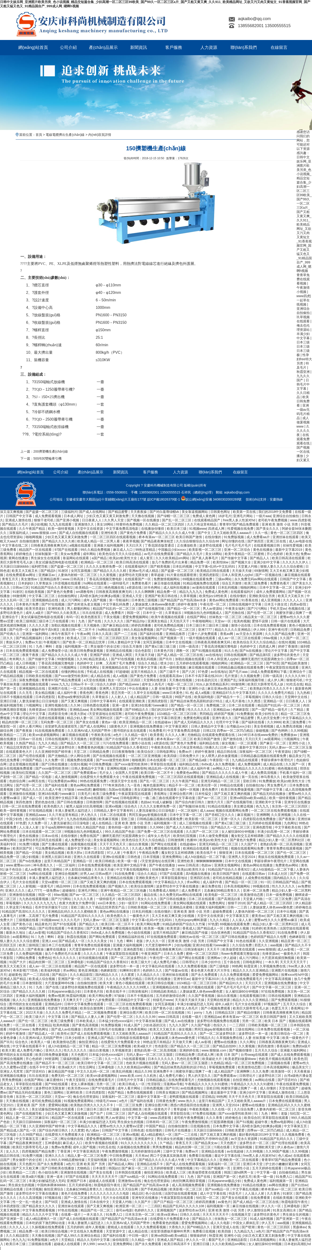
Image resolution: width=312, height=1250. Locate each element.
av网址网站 (9, 840)
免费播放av (289, 735)
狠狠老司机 (295, 680)
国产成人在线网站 (92, 512)
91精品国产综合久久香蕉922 (52, 587)
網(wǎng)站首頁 (33, 47)
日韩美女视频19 (168, 1092)
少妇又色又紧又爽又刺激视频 (66, 1113)
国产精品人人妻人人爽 (88, 1017)
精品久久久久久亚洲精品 (233, 629)
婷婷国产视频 (224, 714)
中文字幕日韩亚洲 (167, 718)
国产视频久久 (118, 886)
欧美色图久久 (54, 806)
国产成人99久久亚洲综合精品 (79, 1235)
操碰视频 (263, 730)
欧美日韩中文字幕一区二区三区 (100, 1063)
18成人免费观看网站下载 (268, 672)
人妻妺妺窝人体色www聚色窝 (154, 604)
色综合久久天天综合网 (122, 1189)
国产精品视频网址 (195, 1092)
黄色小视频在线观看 (130, 983)
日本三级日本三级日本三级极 (207, 625)
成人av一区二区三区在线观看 (240, 638)
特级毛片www (163, 1000)
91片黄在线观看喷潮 (182, 575)
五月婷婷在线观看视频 (193, 663)
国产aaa (112, 798)
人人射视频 (27, 886)
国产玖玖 (166, 659)
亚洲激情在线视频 (22, 794)
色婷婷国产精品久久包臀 (268, 937)
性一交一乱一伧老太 (27, 1202)
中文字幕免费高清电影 (122, 528)
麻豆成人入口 (123, 549)
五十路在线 (232, 962)
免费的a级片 (301, 1046)
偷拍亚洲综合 (89, 1042)
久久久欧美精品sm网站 (172, 558)
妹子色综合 (14, 869)
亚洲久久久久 (15, 890)
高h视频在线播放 (198, 873)
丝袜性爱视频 (293, 545)
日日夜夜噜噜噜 (124, 751)
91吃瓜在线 (294, 684)
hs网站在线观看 (96, 583)
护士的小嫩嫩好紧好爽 (282, 1164)
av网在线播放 (278, 1185)
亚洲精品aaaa (36, 815)
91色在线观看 (246, 941)
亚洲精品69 (53, 1004)
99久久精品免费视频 (96, 549)
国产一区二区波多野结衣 (134, 718)
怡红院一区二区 (208, 1198)
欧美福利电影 (204, 697)
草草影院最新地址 (174, 878)
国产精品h (48, 571)
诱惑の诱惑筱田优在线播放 (190, 1105)
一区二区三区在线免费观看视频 (274, 810)
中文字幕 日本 (59, 1017)
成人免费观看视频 (48, 516)
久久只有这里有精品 (202, 524)
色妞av (146, 802)
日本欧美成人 (86, 1021)
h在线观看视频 (135, 1059)
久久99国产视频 (277, 1151)
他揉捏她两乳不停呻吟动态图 (207, 1139)
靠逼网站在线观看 (76, 558)
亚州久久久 (53, 1050)
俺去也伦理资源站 (86, 1097)
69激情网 (261, 571)
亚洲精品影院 (237, 1240)
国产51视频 (244, 1122)
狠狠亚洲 (226, 852)
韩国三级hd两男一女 (239, 1172)
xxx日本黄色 (107, 903)
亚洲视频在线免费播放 (147, 726)
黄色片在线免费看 (74, 1193)
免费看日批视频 (201, 1155)
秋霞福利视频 (76, 996)
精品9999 (63, 886)
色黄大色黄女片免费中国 (77, 903)
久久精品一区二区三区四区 (165, 524)
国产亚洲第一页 (12, 1219)
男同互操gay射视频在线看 (148, 815)
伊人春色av (286, 1147)
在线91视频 (286, 642)
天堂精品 (44, 1025)
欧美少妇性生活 (267, 714)
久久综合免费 (242, 945)
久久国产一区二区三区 (55, 772)
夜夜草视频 (131, 541)
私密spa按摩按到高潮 (74, 697)
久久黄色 (227, 979)
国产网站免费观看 (102, 937)
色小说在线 (154, 1193)
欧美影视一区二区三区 (205, 549)
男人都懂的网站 (79, 608)
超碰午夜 (262, 1122)
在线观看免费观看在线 (304, 439)
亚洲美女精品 (157, 621)
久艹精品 (297, 709)
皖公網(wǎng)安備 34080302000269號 (211, 499)
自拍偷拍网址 (68, 596)
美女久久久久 (147, 899)
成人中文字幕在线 (213, 1193)
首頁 (39, 135)
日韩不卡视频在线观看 (17, 697)
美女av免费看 (70, 554)
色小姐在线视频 (139, 932)
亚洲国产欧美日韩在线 (161, 596)
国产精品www (129, 684)
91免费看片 (157, 730)
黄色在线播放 (263, 549)
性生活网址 (87, 1067)
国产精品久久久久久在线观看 (288, 836)
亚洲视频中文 (144, 1139)
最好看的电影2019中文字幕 (259, 1134)
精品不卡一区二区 (182, 785)
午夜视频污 (52, 642)
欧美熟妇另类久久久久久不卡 (271, 688)
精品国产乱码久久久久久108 (184, 1206)
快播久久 (211, 747)
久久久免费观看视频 (192, 966)
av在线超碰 (235, 1151)
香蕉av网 (227, 634)
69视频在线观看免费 (198, 579)
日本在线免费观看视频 (270, 625)
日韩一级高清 (189, 646)
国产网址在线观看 (164, 844)
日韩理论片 (190, 962)
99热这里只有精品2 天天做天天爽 (168, 1042)
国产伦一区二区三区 (292, 852)
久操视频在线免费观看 (134, 1147)
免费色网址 (217, 903)
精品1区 (138, 1193)
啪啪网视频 (34, 537)
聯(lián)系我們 (244, 47)
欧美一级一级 (127, 861)
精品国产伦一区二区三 (97, 1210)
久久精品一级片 (136, 735)
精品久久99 (143, 1071)
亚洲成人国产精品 (13, 979)
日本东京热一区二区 (140, 1214)
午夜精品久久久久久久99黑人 (128, 987)
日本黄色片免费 (28, 604)
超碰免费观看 (223, 911)
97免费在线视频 (204, 1113)
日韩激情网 (94, 802)
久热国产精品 (26, 743)
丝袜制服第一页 (47, 554)
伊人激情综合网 (259, 1210)
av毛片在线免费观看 (159, 554)
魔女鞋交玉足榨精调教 (248, 836)
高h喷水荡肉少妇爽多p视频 (100, 596)
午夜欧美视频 (199, 1109)
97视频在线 (53, 1198)
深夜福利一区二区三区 (256, 751)
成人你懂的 (268, 1088)
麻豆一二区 (50, 1139)
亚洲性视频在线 (57, 705)
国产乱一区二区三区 (177, 520)
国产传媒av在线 (177, 970)
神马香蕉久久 (271, 777)
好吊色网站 (153, 587)
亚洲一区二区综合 (237, 549)
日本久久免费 (174, 953)
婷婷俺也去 (24, 554)
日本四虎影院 (45, 697)
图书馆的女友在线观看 (130, 730)
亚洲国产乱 (228, 680)
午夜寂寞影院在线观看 (283, 667)
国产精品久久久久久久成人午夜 (172, 533)
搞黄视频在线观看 (35, 684)
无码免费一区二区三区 (57, 722)
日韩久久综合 (272, 697)
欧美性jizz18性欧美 (213, 596)
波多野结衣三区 (270, 1075)
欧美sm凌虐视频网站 (44, 735)
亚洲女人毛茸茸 (12, 1071)
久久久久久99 (295, 676)
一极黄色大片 (139, 916)
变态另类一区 (121, 693)
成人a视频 (120, 676)
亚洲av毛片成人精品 (144, 571)
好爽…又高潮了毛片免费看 (116, 663)
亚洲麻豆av (47, 575)
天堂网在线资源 (155, 680)
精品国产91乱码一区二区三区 (114, 608)
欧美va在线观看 (93, 798)
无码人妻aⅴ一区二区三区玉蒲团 (106, 920)
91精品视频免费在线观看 (201, 583)
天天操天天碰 (242, 571)
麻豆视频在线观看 (297, 575)
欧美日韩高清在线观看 (289, 558)
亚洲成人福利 (26, 667)
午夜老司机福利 (24, 718)
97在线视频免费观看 (162, 937)
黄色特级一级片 (120, 827)
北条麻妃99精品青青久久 (86, 878)
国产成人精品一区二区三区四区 (270, 903)
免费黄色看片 (142, 583)
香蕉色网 (87, 693)
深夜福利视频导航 (251, 680)
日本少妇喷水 (55, 638)
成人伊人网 (276, 680)
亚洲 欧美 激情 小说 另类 (280, 524)
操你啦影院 (121, 1240)
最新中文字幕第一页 (82, 848)
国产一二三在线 (126, 634)
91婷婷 (257, 928)
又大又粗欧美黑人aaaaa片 (233, 533)
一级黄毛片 (46, 886)
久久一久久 (113, 1059)
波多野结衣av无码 (192, 1210)
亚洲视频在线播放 (13, 1075)
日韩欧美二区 (48, 667)
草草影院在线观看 (163, 764)
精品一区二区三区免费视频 (112, 1046)
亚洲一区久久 (231, 819)
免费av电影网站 (282, 1122)
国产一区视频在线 (269, 575)
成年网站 (90, 554)
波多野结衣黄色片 (287, 655)
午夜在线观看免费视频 (139, 777)
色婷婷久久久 (153, 970)
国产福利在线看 (152, 634)
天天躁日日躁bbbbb (15, 566)
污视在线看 (222, 1147)
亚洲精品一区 (273, 701)
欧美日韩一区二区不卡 (79, 629)
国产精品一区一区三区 (184, 608)
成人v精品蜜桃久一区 (157, 1134)
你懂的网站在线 (73, 672)
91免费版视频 (234, 537)
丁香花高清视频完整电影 (104, 579)
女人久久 (13, 1151)
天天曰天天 (134, 545)
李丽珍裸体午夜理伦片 (277, 760)
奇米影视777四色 (26, 970)
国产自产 (97, 1113)
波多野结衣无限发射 (134, 575)
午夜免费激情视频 (195, 1122)
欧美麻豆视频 (109, 819)
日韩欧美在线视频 (39, 676)
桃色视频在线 (114, 587)
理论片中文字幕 (276, 650)
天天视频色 (92, 625)
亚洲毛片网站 (243, 516)
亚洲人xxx (49, 941)
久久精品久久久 (14, 949)
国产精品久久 (89, 924)
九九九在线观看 (61, 524)
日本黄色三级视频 (144, 600)
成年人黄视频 (95, 1227)
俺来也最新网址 (155, 785)
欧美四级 (171, 756)
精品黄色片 (43, 924)
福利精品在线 (209, 743)
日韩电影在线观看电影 (133, 1038)
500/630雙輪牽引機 (47, 458)
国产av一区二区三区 (213, 798)
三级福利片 (69, 512)
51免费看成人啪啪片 (164, 890)
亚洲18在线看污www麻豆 (150, 705)
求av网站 (194, 882)
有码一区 (72, 617)
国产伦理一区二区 (260, 613)
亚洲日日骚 (8, 701)
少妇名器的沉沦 (206, 680)
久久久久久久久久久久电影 (110, 1193)
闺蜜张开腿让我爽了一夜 (294, 613)
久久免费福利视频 (29, 953)
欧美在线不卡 (207, 852)
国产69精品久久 (137, 709)
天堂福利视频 (242, 1147)
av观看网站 (273, 739)
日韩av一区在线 (31, 739)
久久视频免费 (250, 676)
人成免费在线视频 (258, 878)
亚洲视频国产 (167, 1210)
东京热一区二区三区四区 (290, 806)
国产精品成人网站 (121, 1164)
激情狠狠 (141, 827)
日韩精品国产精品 (286, 882)
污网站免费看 (26, 958)
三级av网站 (224, 579)
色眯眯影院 (241, 709)
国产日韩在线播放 (55, 764)
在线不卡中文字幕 (42, 1067)
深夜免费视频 (29, 680)
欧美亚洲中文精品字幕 (62, 798)
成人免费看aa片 (258, 537)
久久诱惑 (254, 701)
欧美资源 (174, 928)
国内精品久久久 (285, 878)
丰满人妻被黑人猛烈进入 (73, 810)
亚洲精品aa (222, 709)
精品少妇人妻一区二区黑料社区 (90, 718)
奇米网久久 (17, 659)
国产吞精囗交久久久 (220, 815)
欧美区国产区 (23, 848)
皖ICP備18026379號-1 (163, 499)
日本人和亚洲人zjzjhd (237, 575)
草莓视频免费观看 (222, 1067)
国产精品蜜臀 (118, 512)
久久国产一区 (295, 764)
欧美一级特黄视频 (61, 528)
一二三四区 (237, 1025)
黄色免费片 (210, 789)
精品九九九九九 (191, 592)
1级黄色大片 (118, 726)
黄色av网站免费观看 (224, 600)
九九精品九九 (244, 1231)
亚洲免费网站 (172, 857)
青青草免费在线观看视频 (303, 279)
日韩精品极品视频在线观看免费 (240, 667)
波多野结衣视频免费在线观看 (83, 987)
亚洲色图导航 (263, 827)
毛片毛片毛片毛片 (238, 545)
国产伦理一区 (19, 629)
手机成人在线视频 (100, 672)
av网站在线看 (265, 1080)
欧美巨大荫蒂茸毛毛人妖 (265, 684)
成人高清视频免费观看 (189, 1185)
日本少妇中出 (211, 962)
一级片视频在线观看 (201, 638)
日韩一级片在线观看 (286, 621)
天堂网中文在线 (296, 697)
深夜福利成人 (19, 533)
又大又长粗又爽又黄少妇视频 (173, 916)
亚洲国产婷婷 (100, 655)
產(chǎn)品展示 (103, 47)
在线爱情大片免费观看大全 (100, 777)
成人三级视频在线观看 (196, 823)
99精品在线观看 (232, 785)
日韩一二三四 (237, 907)
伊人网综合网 (80, 756)
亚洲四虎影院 (209, 575)
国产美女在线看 (88, 722)
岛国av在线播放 (120, 789)
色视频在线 (296, 608)
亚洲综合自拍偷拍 (286, 516)
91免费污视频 (29, 844)
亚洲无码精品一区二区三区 (221, 781)
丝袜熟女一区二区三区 (226, 617)
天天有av (141, 1155)
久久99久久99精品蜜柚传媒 (65, 1160)
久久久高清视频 (31, 1198)
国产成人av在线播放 (179, 1021)
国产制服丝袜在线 (192, 806)
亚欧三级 (128, 819)
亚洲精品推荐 (50, 579)
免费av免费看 (61, 1147)
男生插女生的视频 (130, 1122)
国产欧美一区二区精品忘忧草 (84, 642)
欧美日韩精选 (105, 861)
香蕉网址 (161, 794)
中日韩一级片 (138, 1235)
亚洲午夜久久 (222, 718)
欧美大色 (292, 554)
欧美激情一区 (281, 1071)
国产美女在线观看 (235, 1198)
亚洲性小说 (197, 688)
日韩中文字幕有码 (103, 701)
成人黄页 (147, 558)
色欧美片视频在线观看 (198, 987)
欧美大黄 (106, 983)
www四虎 (303, 296)
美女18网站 (105, 524)
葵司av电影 (124, 1210)
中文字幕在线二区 (15, 545)
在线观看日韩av (254, 873)
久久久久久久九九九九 (40, 903)
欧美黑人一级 (41, 1042)
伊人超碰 (230, 958)
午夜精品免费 (149, 852)
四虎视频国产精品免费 (38, 1151)
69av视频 (271, 638)
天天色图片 (79, 1054)
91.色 (189, 693)
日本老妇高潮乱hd (297, 1244)
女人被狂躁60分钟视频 (238, 831)
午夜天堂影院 (76, 1080)
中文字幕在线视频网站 (133, 869)
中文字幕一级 (138, 1118)
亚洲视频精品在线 (45, 600)
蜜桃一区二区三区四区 (203, 953)
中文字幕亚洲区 (177, 726)
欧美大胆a (77, 714)
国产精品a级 (198, 760)
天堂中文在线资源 (90, 528)
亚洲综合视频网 (67, 873)
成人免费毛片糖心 (166, 962)
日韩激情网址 (57, 709)
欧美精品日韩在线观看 (213, 571)
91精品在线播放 (220, 806)
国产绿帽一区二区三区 (174, 516)
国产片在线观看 (117, 739)
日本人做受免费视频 (214, 836)
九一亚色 (134, 785)
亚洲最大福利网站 (293, 1050)
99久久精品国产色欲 (91, 827)
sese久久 (104, 1244)
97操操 (69, 789)
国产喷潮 (249, 1227)
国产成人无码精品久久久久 (194, 722)
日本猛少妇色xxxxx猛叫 (116, 1021)
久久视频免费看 (293, 1134)
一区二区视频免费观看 (101, 1012)
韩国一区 (134, 613)
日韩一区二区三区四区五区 (109, 638)
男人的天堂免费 (269, 718)
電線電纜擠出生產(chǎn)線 (65, 135)
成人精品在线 (100, 676)
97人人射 (114, 852)
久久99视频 (298, 730)
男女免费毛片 (277, 785)
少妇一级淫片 (128, 903)
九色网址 (290, 823)
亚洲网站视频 (117, 768)
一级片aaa (263, 516)
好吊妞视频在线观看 (94, 958)
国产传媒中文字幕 (234, 558)
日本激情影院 (32, 983)
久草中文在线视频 (147, 693)
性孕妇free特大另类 (304, 359)
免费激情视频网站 (167, 579)
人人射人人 (119, 697)
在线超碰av (163, 722)
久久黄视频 (108, 575)
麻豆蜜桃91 (55, 1080)
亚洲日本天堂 (253, 1164)
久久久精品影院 (82, 974)
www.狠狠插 (266, 949)
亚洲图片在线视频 (284, 970)
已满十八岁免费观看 (203, 634)
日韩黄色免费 (166, 1101)
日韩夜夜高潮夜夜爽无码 (49, 545)
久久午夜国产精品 (32, 528)
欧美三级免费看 (256, 583)
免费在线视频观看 (140, 1092)
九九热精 (304, 693)
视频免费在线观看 (80, 760)
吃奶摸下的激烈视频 (63, 1008)
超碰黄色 (15, 974)
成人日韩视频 (26, 663)
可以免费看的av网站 (63, 781)
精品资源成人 (98, 659)
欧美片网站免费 (149, 924)
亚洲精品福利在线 (131, 937)
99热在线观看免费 (93, 781)
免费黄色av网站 (188, 772)
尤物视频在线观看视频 (214, 1080)
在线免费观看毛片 (249, 979)
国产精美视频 (160, 566)
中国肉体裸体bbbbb (52, 1185)
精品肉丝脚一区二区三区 (20, 722)
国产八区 (189, 672)
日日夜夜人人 (92, 520)
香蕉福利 (283, 1046)
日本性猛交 (203, 794)
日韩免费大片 (189, 756)
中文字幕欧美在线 (288, 827)
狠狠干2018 (236, 903)
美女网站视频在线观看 (107, 709)
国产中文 (205, 533)
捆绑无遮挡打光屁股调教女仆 (263, 659)
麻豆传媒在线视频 (167, 583)
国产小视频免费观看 (216, 1008)
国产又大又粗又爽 (26, 1168)
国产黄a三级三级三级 (161, 646)
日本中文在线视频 (179, 642)
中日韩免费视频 (101, 764)
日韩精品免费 (300, 629)
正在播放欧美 (187, 545)
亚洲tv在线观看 (114, 857)
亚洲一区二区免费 (256, 890)
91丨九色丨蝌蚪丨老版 (46, 646)
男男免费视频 (12, 1080)
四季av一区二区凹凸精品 (235, 730)
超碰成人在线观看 (102, 1181)
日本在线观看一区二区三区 (167, 760)
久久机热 (150, 1075)
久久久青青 (214, 1118)
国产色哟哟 (280, 730)
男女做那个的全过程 (105, 646)
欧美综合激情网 (142, 886)
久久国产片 (249, 844)
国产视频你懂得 (241, 1050)
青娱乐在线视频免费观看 (276, 857)
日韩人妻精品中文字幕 (124, 642)
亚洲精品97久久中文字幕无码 (234, 693)
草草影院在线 (180, 1113)
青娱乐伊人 (14, 642)
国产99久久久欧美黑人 (64, 613)
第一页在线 (250, 777)
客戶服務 (173, 47)
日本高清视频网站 (237, 886)
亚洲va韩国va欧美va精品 (248, 798)
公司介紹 (68, 47)
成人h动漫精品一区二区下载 (205, 857)
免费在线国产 (90, 836)
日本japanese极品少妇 (65, 991)
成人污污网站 (71, 600)
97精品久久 (206, 1038)
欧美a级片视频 (33, 1176)
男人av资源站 (213, 608)
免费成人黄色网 (204, 516)
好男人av (87, 873)
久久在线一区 (221, 1109)
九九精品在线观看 (245, 760)
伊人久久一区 (156, 941)
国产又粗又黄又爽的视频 (232, 794)
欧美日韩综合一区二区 (287, 1033)
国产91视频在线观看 (207, 650)
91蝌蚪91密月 (130, 970)
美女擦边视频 (244, 806)
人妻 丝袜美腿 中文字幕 (169, 688)
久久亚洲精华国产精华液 (53, 751)
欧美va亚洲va (167, 1214)
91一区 (265, 882)
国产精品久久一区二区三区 (80, 743)
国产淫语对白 (36, 1071)
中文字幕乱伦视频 (246, 1189)
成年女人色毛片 (153, 684)
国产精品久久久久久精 (59, 541)
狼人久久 (19, 1000)
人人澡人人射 (29, 827)
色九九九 (263, 806)
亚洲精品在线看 (213, 1151)
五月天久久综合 (295, 1004)
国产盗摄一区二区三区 (42, 512)
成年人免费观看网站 (271, 592)
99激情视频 (66, 659)
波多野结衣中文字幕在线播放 (178, 886)
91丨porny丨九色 (200, 1012)
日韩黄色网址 (220, 512)
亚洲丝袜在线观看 (286, 537)
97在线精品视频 (41, 810)
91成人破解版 (162, 802)
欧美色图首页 (91, 617)
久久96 (82, 659)
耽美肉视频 (242, 621)
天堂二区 (80, 751)
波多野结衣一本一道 (125, 966)
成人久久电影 (220, 1223)
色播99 (192, 840)
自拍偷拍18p (255, 785)
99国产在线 (183, 697)
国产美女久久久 (268, 528)
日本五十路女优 (276, 604)
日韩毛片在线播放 (158, 979)
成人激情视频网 (66, 777)
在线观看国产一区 (138, 579)
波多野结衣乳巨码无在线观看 (41, 840)
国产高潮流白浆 (229, 899)
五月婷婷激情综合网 (171, 996)
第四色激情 (24, 802)
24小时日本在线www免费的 (258, 735)
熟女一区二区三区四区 (125, 680)
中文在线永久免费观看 (87, 1231)
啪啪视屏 (138, 760)
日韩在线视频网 (236, 655)
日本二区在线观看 (242, 705)
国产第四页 (256, 541)
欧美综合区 (146, 751)
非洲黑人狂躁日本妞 (56, 857)
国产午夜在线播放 (162, 865)
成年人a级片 (35, 613)
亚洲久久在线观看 (87, 857)
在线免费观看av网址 (21, 575)
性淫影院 (154, 1084)
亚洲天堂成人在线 (226, 1227)
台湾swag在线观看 (255, 1054)
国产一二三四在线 (36, 974)
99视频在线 (261, 886)
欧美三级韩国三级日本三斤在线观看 (43, 621)
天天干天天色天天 (113, 844)
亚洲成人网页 (122, 655)
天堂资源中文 (116, 1231)
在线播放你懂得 (153, 528)
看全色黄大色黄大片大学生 (211, 970)
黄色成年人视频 (238, 928)
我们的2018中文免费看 (275, 512)
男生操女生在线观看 (46, 558)
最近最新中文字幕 (224, 1092)
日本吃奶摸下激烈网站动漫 (46, 1223)
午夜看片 (130, 852)
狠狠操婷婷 (198, 1235)
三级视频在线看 (28, 920)
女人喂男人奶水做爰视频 (220, 756)
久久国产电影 (201, 1025)
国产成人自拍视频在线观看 (79, 533)
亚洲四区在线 (200, 878)
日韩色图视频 (153, 1088)
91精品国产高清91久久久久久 (24, 911)
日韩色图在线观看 (96, 705)
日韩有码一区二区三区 (163, 1122)
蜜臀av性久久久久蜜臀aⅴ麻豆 (276, 920)
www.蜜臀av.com (18, 865)
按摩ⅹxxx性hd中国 (295, 974)
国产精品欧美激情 (294, 663)
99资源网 (51, 1059)
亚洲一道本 (120, 705)
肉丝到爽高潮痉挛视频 (189, 1181)
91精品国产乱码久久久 (277, 1139)
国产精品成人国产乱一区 (18, 1130)
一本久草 (271, 962)
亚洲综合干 (10, 617)
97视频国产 (272, 1004)
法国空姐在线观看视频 (181, 1193)
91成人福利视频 (262, 1219)
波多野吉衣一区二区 (254, 1143)
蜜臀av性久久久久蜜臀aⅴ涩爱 (122, 1126)
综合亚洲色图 (221, 932)
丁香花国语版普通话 (160, 545)
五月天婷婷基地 (80, 1185)
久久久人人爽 (175, 735)
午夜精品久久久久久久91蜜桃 (254, 768)
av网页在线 (37, 781)
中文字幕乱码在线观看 (159, 966)
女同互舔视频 (81, 571)
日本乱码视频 (183, 566)
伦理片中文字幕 (228, 722)
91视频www (197, 528)
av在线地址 (214, 655)
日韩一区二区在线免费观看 (22, 806)
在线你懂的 (213, 537)
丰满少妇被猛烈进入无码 (195, 1004)
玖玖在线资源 (92, 613)
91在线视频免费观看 (50, 730)
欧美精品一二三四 (89, 587)
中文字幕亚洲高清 (86, 1151)
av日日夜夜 (95, 1118)
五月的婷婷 (75, 1227)
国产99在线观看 (57, 1084)
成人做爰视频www (303, 422)
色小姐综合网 (35, 819)
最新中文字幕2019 (289, 549)
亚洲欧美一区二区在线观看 (239, 1160)
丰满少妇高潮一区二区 (274, 831)
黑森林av (299, 1227)
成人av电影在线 (300, 541)
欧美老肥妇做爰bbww (241, 1059)
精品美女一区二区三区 (261, 617)
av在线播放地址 (192, 1088)
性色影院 (162, 1046)
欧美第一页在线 (245, 512)
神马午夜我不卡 (63, 634)
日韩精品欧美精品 (164, 991)
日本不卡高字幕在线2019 (204, 676)
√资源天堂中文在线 (123, 781)
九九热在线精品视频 (81, 819)
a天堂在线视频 (95, 680)
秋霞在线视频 (77, 937)
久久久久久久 (114, 621)
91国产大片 (18, 962)
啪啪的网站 (249, 587)
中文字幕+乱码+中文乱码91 (215, 566)
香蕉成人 (188, 928)
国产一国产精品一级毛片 (270, 709)
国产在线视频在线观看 (109, 756)
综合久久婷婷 (106, 684)
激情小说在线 (241, 625)
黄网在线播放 (18, 558)
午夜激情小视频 (12, 608)
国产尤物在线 (235, 613)
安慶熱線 (276, 499)
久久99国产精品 (24, 928)
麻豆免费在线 (212, 886)
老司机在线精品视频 (228, 878)
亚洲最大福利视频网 (109, 545)
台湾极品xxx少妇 (239, 726)
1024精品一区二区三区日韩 (177, 714)
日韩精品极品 (156, 1080)
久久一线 (262, 533)
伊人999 (259, 629)
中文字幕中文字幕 (144, 667)
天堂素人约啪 (248, 566)
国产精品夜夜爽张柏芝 (157, 541)
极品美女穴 (297, 756)
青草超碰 (158, 575)
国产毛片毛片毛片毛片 (233, 987)
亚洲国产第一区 (70, 979)
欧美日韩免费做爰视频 (87, 650)
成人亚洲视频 (271, 600)
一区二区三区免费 (279, 899)
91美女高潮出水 (285, 1210)
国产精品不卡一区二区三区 (55, 1063)
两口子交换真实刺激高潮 (168, 1155)
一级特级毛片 (119, 583)
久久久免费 (261, 1071)
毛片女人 (106, 772)
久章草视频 (188, 596)
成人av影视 (33, 869)
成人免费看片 (115, 613)
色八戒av (93, 1130)
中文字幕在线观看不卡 (29, 1046)
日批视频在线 (200, 1126)
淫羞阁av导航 (173, 1084)
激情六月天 (215, 802)
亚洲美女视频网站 (227, 865)
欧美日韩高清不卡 (177, 1244)
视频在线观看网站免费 (232, 810)
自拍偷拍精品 (289, 1172)
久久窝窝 (128, 974)
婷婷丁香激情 (288, 646)
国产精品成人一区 (210, 928)
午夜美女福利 (235, 608)
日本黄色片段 (164, 650)
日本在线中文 (100, 1202)
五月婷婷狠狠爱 (162, 1168)
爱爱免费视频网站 (136, 617)
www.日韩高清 (73, 579)
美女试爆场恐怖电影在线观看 (57, 562)
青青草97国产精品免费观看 (239, 524)
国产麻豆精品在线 (116, 625)
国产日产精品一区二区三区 (176, 629)
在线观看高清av (171, 676)
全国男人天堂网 (127, 772)
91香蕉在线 (250, 600)
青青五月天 (10, 579)
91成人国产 (132, 1025)
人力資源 (208, 47)
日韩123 (209, 730)
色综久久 (220, 1025)
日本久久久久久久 (161, 1059)
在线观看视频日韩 (267, 545)
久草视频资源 (122, 1050)
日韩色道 (134, 857)
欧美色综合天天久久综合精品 (120, 554)
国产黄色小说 (22, 924)
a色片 (118, 735)
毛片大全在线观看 (26, 882)
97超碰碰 (122, 672)
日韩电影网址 (166, 751)
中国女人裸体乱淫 (246, 1223)
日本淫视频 (151, 857)
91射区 (63, 571)
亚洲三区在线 (276, 541)
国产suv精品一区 (133, 1176)
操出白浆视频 (138, 844)
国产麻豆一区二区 (273, 743)
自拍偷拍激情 (87, 983)
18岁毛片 (224, 516)
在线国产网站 (197, 617)
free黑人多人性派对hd (239, 520)
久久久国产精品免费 (280, 634)
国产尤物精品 (58, 756)
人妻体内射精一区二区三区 (78, 575)
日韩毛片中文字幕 (303, 384)
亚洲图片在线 (58, 688)
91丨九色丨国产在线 (86, 621)
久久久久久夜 (303, 431)
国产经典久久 (10, 634)
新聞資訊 (138, 47)
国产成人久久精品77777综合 (187, 827)
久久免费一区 (55, 760)
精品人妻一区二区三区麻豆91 (28, 1118)
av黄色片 (224, 1202)
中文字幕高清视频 (278, 979)
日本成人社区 (278, 873)
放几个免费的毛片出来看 (170, 562)
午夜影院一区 (219, 760)
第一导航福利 (119, 600)
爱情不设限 (260, 621)
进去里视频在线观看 (24, 764)
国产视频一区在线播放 (303, 452)
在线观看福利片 (137, 566)
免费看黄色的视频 (91, 747)
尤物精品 (193, 735)
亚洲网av (214, 958)
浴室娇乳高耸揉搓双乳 (61, 726)
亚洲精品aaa (79, 709)
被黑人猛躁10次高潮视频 (84, 806)
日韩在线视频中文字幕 (245, 604)
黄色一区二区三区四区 (287, 533)
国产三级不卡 (170, 672)
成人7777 (34, 890)
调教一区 (183, 650)
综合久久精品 (148, 663)
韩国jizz (114, 1168)
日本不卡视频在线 (140, 996)
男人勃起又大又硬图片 (17, 1088)
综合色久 (131, 806)
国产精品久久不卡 (298, 945)
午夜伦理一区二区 (213, 604)
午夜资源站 (283, 751)
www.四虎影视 (300, 520)
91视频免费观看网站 (79, 1101)
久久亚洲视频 (281, 815)
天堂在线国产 (289, 1088)
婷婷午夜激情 (187, 604)
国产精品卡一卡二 (230, 697)
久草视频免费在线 (273, 966)
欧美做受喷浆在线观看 (239, 949)
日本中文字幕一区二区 (276, 587)
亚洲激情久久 (84, 524)
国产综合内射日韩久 (190, 802)
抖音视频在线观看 (68, 583)
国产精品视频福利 (29, 638)
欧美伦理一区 (208, 785)
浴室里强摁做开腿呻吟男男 (170, 1231)
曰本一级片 (229, 747)
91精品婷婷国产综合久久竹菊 (184, 924)
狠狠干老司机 (44, 520)
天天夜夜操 (139, 512)
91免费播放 (244, 714)
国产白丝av (299, 1185)
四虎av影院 (298, 604)
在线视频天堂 (241, 1214)
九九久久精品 (48, 743)
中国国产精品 (32, 760)
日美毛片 (84, 794)
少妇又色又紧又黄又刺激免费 (108, 516)
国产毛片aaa (238, 672)
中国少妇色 (14, 819)
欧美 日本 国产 (275, 1021)
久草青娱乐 (44, 583)
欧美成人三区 (77, 638)
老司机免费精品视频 (169, 625)
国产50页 (272, 663)
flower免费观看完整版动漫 (240, 953)
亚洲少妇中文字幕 (267, 562)
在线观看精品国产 (207, 520)
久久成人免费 (142, 848)
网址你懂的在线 (234, 541)
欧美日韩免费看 (303, 401)
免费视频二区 (216, 705)
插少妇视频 (39, 524)
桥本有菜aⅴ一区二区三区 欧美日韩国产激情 (171, 537)
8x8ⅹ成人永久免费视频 (219, 764)
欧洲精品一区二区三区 (97, 562)
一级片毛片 (56, 819)
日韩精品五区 (225, 1012)
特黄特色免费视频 (129, 524)
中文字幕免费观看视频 (39, 1210)
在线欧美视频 (35, 592)
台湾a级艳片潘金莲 (298, 1075)
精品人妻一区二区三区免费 (87, 1155)
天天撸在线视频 (143, 516)
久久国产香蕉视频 (201, 996)
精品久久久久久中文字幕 (40, 1214)
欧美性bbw (221, 562)
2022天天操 (35, 1012)
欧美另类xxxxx (79, 1088)
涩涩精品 (208, 1097)
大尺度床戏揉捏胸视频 (278, 958)
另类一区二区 (252, 1021)
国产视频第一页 (172, 638)
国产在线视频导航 (151, 608)
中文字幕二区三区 (42, 596)
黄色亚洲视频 (88, 970)
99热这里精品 (145, 549)
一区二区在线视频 (83, 688)
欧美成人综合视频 (42, 979)
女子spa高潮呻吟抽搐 (57, 827)
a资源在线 (135, 587)
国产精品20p (136, 621)
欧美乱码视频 (147, 659)
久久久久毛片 (70, 920)
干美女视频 (112, 617)
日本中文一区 (153, 613)
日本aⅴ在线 (50, 836)
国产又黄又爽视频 (74, 701)
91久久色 (231, 650)
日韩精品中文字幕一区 (134, 1000)
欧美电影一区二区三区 (222, 895)
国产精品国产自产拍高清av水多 (183, 600)
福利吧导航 (40, 566)
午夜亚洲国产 (151, 953)
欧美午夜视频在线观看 (168, 617)
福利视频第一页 (76, 646)
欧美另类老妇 (36, 608)
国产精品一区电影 (39, 777)
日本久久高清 (102, 634)
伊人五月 (268, 1223)
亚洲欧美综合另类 (262, 596)
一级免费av (52, 890)
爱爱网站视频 (58, 1105)
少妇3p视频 (182, 945)
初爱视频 (96, 739)
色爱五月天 (280, 1008)
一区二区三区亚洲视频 (145, 756)
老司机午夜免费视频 (273, 520)
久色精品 (217, 1063)
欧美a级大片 (143, 1046)
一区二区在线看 (24, 1025)
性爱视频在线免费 (240, 528)
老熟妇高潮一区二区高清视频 (282, 844)
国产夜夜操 (24, 730)
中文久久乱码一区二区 (93, 1071)
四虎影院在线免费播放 (260, 819)
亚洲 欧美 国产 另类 (32, 1105)
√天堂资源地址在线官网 (105, 714)
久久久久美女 (97, 941)
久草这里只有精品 (19, 907)
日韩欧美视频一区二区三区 (148, 907)
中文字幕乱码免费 (116, 604)
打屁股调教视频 (222, 1122)
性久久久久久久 (199, 709)
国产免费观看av (85, 772)
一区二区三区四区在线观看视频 (113, 537)
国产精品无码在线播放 (269, 794)
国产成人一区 (33, 798)
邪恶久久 (261, 945)
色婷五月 (245, 1176)
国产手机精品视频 (154, 1189)
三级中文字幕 (173, 1151)
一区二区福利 (188, 810)
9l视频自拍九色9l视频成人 (203, 613)
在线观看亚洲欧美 (132, 701)
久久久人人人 (293, 600)
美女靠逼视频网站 (195, 512)
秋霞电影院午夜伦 (107, 1185)
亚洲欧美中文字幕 (268, 802)
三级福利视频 (70, 1059)
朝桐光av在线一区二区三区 (199, 937)
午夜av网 (83, 634)
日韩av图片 (104, 873)
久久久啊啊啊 (145, 592)
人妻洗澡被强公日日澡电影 (39, 701)
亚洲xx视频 (113, 806)
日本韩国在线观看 (128, 1172)
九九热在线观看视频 (34, 899)
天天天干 (214, 949)
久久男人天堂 (114, 520)
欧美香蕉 (156, 735)
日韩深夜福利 (194, 949)
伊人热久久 (89, 815)
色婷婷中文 (248, 646)
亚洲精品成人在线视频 (223, 777)
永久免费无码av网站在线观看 (256, 579)
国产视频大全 (241, 562)
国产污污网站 (257, 608)
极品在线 (151, 895)
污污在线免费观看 (116, 743)
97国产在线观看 (67, 549)
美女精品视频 (45, 693)
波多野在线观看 (211, 545)
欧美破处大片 (212, 1059)
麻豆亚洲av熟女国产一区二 (227, 688)
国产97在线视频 (53, 604)
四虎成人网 (216, 528)
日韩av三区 (20, 587)
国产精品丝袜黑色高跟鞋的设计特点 (197, 701)
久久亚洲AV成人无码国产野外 (89, 730)
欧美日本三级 (177, 528)
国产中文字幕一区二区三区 (272, 987)
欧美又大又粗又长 (25, 571)
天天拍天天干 (180, 621)
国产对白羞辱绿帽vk (165, 512)
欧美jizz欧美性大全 (123, 558)
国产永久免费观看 (204, 974)
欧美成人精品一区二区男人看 (99, 541)
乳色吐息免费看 (189, 1059)
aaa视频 (276, 945)
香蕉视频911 (141, 1008)
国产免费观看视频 (284, 1000)
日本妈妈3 (26, 583)
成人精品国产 (140, 697)
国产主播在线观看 (55, 844)
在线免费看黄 (260, 1198)
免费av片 (186, 751)
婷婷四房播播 (141, 625)
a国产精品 (100, 558)
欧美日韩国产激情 (226, 873)
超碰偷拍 (69, 890)
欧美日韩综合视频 (161, 983)
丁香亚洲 (64, 1151)
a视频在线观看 (80, 545)
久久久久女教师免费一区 (104, 566)
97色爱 (203, 672)
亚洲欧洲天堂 (265, 1147)
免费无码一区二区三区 (68, 1075)
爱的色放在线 (45, 802)
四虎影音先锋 (58, 714)
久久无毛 (26, 693)
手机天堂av (278, 608)
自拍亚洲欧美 (243, 1080)
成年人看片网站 (31, 726)
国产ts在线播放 (251, 650)
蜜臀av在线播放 (226, 1042)
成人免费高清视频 (289, 726)
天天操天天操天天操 (190, 1000)
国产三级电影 (219, 966)
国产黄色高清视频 (85, 1025)
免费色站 (44, 958)
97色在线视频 (68, 1210)
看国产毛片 (217, 1240)
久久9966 (274, 722)
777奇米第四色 (114, 785)
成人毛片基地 (235, 701)
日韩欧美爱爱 (235, 1130)
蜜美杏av (258, 916)
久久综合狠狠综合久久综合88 (198, 541)
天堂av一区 (223, 621)
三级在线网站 (245, 1029)
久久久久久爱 (39, 625)
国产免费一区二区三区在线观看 (160, 831)
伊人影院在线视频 (78, 869)
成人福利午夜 (67, 693)
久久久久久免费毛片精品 (276, 693)
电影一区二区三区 (181, 684)
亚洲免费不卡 (163, 1071)
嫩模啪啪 (100, 789)
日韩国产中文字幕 (19, 516)
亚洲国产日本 (77, 1181)
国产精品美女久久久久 (39, 1206)
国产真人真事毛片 (205, 558)
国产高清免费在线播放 (17, 1063)
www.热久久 (187, 1101)
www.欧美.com (130, 1075)
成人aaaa (207, 810)
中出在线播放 (139, 688)
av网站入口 (221, 768)
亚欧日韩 (250, 781)
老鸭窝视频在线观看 (184, 1097)
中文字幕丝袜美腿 (149, 1021)
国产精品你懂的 (249, 1012)
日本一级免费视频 (279, 895)
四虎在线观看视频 (51, 718)
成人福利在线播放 (177, 587)
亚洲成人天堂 (132, 596)
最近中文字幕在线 (228, 1155)
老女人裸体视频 (83, 1084)
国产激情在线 (233, 739)
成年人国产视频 (95, 600)
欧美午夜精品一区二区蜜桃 (245, 554)
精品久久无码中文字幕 (94, 1240)
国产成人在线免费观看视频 (90, 1033)
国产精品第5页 (261, 655)
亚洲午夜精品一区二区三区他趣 (123, 890)
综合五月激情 (232, 583)
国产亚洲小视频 (68, 520)
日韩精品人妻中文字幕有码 (114, 810)
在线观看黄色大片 (19, 751)
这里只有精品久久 (144, 672)
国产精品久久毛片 (15, 524)
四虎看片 (90, 1029)
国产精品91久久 (231, 983)
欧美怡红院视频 (24, 772)
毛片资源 (231, 676)
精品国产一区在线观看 (36, 549)
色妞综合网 (17, 781)
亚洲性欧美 (109, 533)
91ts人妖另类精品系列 (212, 684)
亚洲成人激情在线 (18, 520)
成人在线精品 (102, 823)
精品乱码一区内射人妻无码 (168, 768)
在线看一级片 (192, 1017)
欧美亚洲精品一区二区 (136, 722)
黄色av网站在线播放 (258, 865)
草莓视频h (252, 697)
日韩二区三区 (93, 979)
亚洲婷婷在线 (189, 1050)
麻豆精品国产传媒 (195, 932)
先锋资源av (37, 709)
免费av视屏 (56, 996)
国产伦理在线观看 (32, 756)
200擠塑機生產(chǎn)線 (50, 451)
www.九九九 (60, 684)
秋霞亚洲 (304, 372)
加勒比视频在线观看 (66, 625)
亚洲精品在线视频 (119, 650)
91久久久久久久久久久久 (139, 1143)
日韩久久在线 (190, 1214)
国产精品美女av (207, 1143)
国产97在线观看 (65, 924)
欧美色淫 (300, 1059)
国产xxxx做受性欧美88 (71, 676)
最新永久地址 (16, 932)
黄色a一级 (109, 722)
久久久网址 (248, 1042)
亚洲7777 (205, 629)
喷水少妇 (167, 663)
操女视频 (229, 743)
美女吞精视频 (264, 726)
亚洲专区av (181, 979)
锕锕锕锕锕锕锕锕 (209, 861)
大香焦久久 (177, 1227)
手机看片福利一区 (293, 772)
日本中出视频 (287, 911)
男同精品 (206, 714)
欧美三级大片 (141, 962)
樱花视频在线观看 (167, 848)
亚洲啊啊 (262, 815)
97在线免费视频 (273, 991)
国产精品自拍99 (225, 1046)
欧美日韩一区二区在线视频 (165, 1012)
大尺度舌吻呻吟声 (158, 945)
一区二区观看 (247, 743)
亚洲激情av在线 (130, 1181)
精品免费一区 (200, 562)
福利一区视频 (190, 789)
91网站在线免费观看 (156, 903)
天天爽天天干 (73, 1000)
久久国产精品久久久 (114, 848)
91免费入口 (284, 1176)
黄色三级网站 (53, 869)
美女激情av (29, 579)
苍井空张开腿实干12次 (52, 907)
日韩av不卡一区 (83, 684)
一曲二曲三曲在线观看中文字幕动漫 (169, 798)
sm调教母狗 (85, 592)
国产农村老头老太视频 (84, 604)
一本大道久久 (93, 1214)
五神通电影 (76, 962)
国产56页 (52, 1202)
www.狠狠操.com (44, 533)
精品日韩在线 (227, 751)
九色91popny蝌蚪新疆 (191, 920)
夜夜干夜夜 (31, 655)
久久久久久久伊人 (295, 562)
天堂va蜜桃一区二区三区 (60, 882)
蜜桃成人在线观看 (121, 1227)
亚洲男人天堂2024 (113, 688)
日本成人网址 (74, 516)
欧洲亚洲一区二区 (129, 1206)
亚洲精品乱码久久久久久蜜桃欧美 (73, 911)
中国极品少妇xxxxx (172, 549)
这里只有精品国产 (57, 861)
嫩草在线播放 (56, 949)
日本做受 (100, 1168)
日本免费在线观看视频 (274, 1029)
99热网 (237, 966)
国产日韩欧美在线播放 (58, 1168)
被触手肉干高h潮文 (46, 629)
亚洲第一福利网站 (35, 634)
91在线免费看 (125, 873)
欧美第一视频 (154, 928)
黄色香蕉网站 (137, 1029)
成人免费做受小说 (55, 650)
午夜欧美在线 (101, 735)
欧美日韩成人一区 (132, 1084)
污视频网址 (69, 667)
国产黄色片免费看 (133, 533)
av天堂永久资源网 (249, 634)
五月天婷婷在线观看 (267, 1168)
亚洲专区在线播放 (297, 802)
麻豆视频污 (245, 815)
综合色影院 (143, 650)
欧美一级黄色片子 (295, 1038)
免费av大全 (33, 642)
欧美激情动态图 (252, 895)
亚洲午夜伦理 (278, 629)
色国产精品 (116, 1092)
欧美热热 (271, 928)
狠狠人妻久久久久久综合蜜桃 (282, 566)
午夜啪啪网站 (202, 621)
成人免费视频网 (249, 764)
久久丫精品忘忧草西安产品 (105, 907)
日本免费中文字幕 (226, 1126)
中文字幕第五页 (238, 916)
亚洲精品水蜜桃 (181, 907)
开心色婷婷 (275, 554)
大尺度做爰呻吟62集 (60, 983)
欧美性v (63, 1033)
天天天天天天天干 (293, 962)
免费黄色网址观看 (196, 718)
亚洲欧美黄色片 (147, 878)
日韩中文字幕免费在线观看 (84, 1004)
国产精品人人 (260, 558)
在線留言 (279, 47)
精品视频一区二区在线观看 (39, 672)
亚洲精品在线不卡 (150, 1164)
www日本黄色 (172, 693)
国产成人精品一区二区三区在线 (180, 655)
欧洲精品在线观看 (196, 848)
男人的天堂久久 (200, 1075)
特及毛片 (236, 1193)
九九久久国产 (179, 1025)
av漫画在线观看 (204, 587)
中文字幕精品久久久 (297, 718)
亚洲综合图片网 (181, 794)
